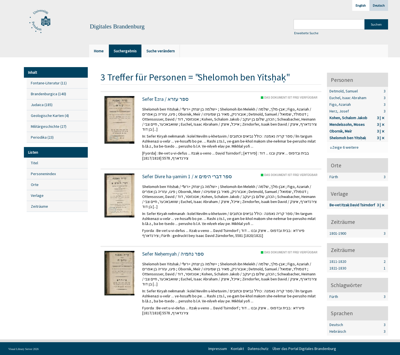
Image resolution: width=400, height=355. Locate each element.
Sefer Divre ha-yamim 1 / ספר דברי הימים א (187, 176)
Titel (34, 162)
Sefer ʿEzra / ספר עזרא (165, 99)
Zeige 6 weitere (345, 147)
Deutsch (379, 5)
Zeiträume (39, 206)
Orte (35, 184)
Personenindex (43, 173)
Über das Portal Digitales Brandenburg (304, 348)
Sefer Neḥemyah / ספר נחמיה (173, 254)
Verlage (37, 195)
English (361, 5)
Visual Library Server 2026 (23, 349)
